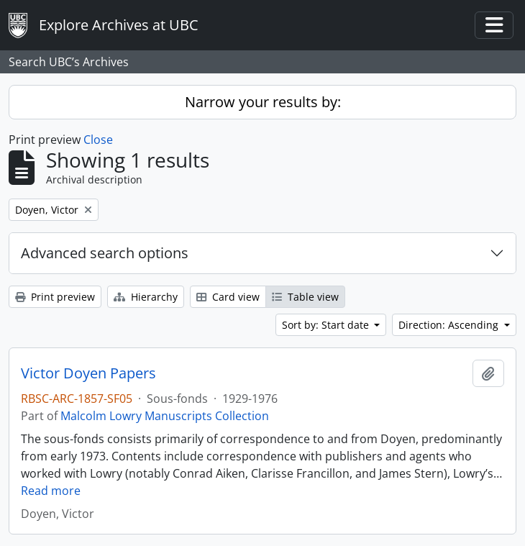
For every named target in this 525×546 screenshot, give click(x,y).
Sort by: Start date (327, 325)
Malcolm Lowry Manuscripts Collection (164, 416)
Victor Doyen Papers (88, 373)
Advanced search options (104, 253)
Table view (305, 297)
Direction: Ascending (449, 325)
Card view (228, 297)
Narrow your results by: (263, 102)
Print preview (55, 297)
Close (98, 139)
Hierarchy (146, 297)
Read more (51, 491)
